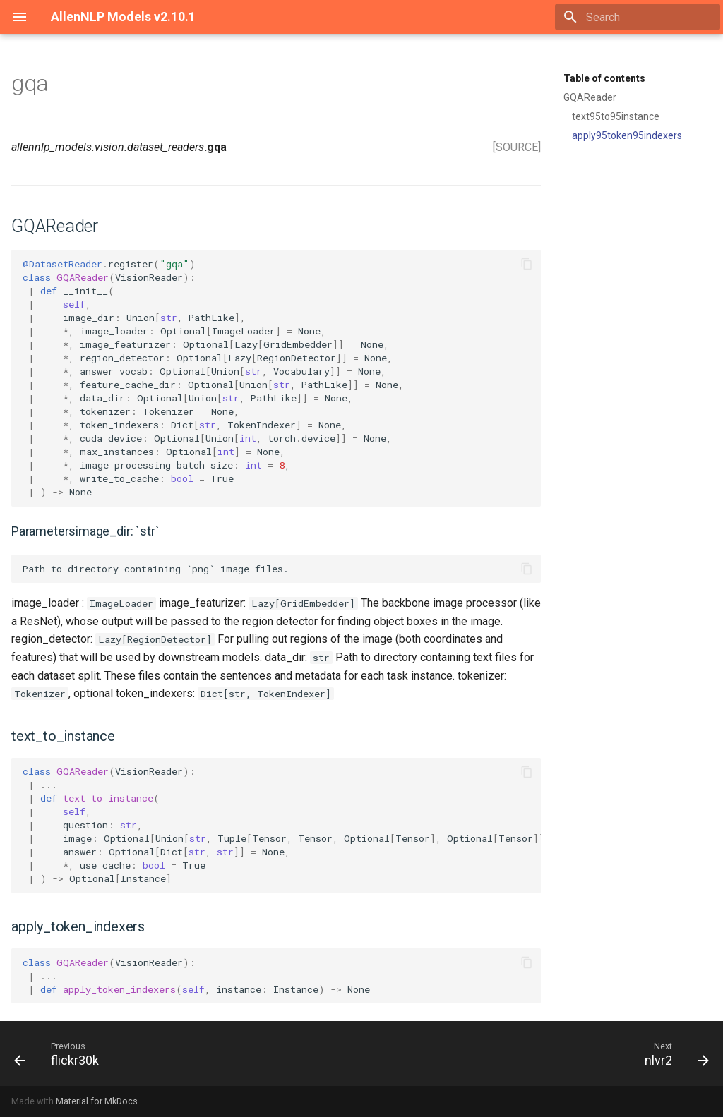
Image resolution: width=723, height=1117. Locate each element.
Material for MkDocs (97, 1101)
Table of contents (604, 78)
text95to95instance (615, 116)
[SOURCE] (517, 147)
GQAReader (589, 97)
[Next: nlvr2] (673, 1053)
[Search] (637, 17)
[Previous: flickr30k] (60, 1053)
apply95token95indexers (627, 135)
